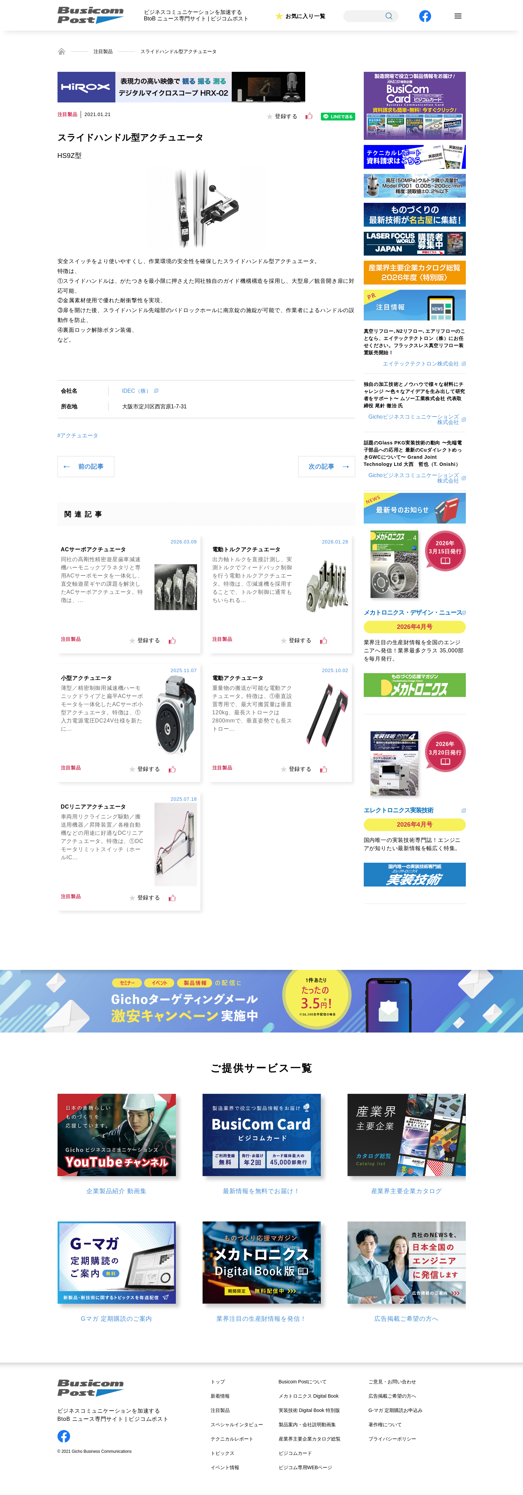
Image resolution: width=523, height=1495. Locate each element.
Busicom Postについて (303, 1381)
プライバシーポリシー (392, 1439)
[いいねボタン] (309, 116)
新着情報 (220, 1396)
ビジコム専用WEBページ (305, 1467)
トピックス (222, 1453)
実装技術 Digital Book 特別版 (309, 1410)
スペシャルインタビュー (237, 1424)
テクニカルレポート (232, 1439)
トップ (218, 1381)
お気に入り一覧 (305, 16)
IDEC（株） (136, 391)
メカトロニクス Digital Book (309, 1396)
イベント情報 (225, 1467)
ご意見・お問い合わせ (392, 1381)
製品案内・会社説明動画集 (307, 1424)
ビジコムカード (295, 1453)
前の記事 (91, 466)
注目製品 (103, 51)
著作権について (385, 1424)
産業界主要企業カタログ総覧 (310, 1439)
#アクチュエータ (78, 435)
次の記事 (321, 466)
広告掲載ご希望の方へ (392, 1396)
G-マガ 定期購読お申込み (396, 1410)
